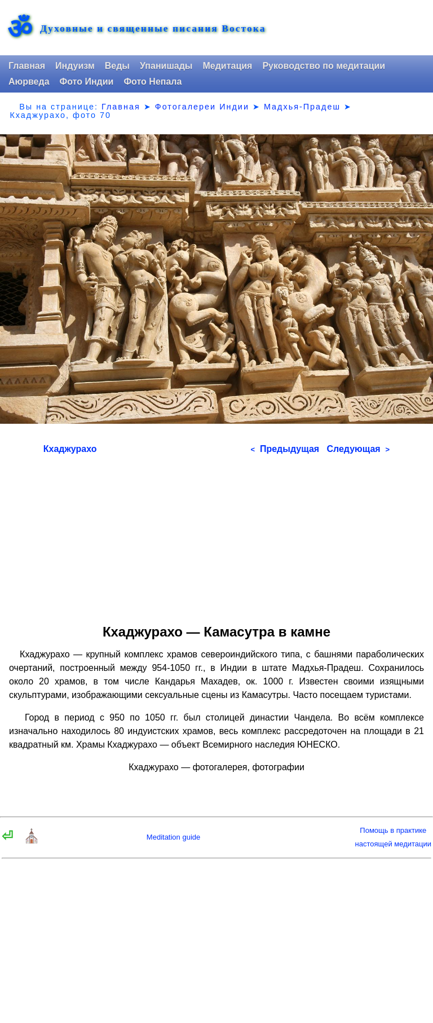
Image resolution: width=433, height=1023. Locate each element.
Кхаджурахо (70, 449)
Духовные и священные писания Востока (153, 28)
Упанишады (166, 66)
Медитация (227, 66)
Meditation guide (173, 837)
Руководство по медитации (323, 66)
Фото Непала (152, 81)
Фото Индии (87, 81)
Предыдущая (284, 449)
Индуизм (75, 66)
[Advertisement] (216, 535)
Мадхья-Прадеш (302, 106)
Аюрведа (29, 81)
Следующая (358, 449)
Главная (26, 66)
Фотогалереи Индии (202, 106)
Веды (117, 66)
